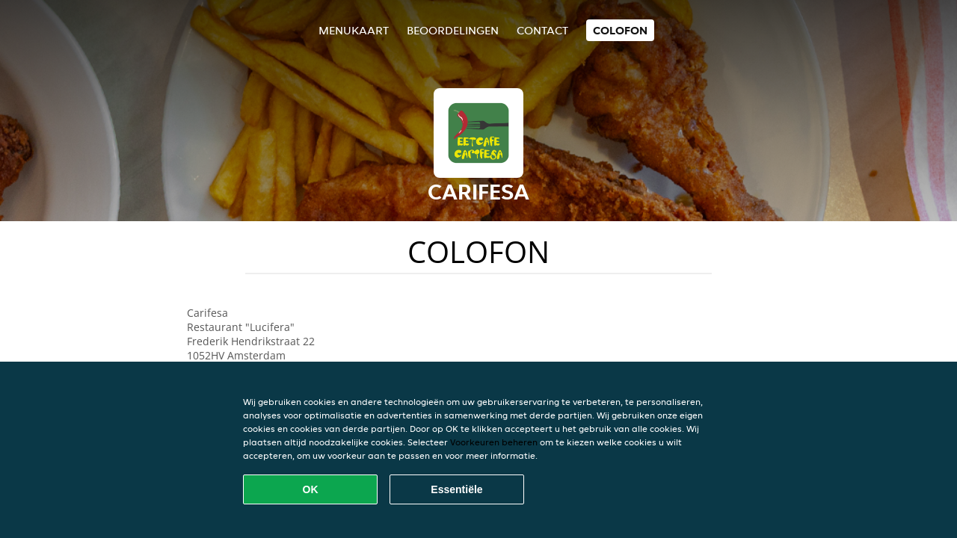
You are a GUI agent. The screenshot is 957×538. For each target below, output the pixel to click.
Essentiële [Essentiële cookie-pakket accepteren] (456, 489)
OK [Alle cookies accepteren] (311, 489)
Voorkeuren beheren (494, 442)
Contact (542, 30)
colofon (620, 30)
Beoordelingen (453, 30)
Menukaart (354, 30)
